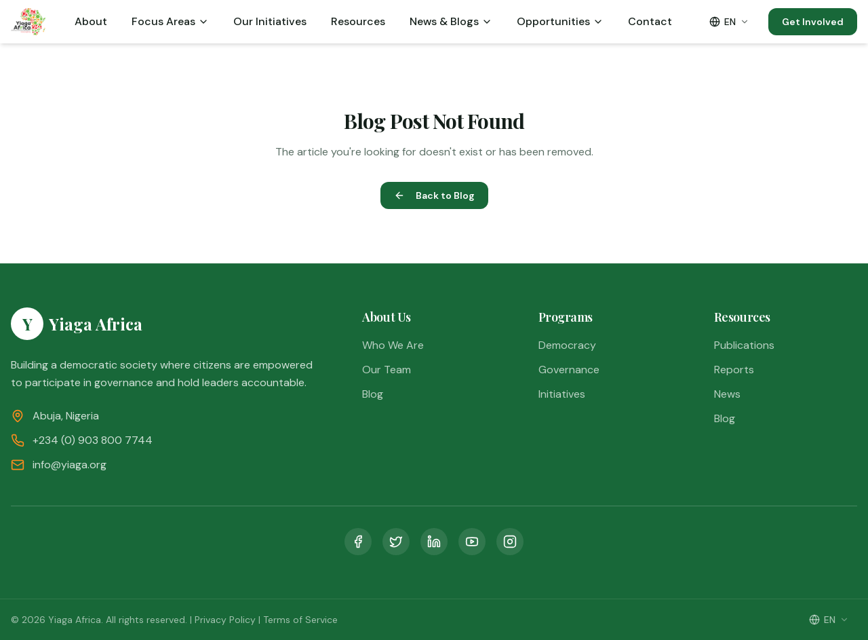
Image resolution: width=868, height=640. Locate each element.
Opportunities (560, 21)
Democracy (567, 345)
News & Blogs (451, 21)
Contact (650, 21)
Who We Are (393, 345)
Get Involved (813, 22)
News (727, 394)
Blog (372, 394)
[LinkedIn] (434, 541)
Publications (744, 345)
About (91, 21)
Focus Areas (170, 21)
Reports (734, 369)
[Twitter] (396, 541)
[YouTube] (472, 541)
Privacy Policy (225, 620)
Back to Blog (434, 195)
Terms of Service (300, 620)
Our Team (386, 369)
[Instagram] (510, 541)
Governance (568, 369)
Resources (358, 21)
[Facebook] (358, 541)
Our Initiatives (270, 21)
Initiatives (561, 394)
